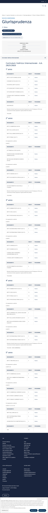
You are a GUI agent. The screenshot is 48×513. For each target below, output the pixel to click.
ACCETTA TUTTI (42, 510)
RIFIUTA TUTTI (33, 510)
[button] (43, 6)
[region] (24, 505)
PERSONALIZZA (5, 510)
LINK (3, 438)
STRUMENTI (26, 438)
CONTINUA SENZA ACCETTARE (42, 498)
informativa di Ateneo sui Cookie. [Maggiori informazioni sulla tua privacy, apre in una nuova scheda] (20, 507)
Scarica (36, 77)
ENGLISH (5, 495)
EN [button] (45, 6)
